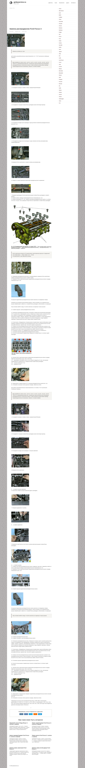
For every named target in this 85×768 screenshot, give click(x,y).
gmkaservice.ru (20, 2)
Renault (60, 83)
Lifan (60, 64)
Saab (60, 88)
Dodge (60, 32)
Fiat (59, 34)
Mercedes (61, 70)
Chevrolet (61, 21)
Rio (59, 85)
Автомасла (73, 2)
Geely (60, 40)
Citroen (60, 25)
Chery (60, 19)
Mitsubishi (61, 73)
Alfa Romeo (61, 10)
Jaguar (60, 51)
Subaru (60, 92)
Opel (60, 77)
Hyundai (60, 45)
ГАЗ (59, 103)
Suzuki (60, 94)
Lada (60, 57)
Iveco (60, 49)
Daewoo (60, 27)
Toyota (60, 96)
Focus (60, 36)
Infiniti (60, 47)
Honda (60, 42)
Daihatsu (60, 30)
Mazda (60, 68)
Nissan (60, 75)
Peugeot (60, 79)
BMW (60, 15)
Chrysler (60, 23)
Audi (60, 12)
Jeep (60, 53)
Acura (60, 8)
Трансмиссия (61, 2)
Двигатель (51, 2)
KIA (59, 55)
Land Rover (61, 60)
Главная (10, 8)
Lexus (60, 62)
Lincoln (60, 66)
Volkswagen (61, 98)
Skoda (60, 90)
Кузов (56, 2)
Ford (14, 8)
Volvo (60, 100)
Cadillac (60, 17)
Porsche (60, 81)
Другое (67, 2)
